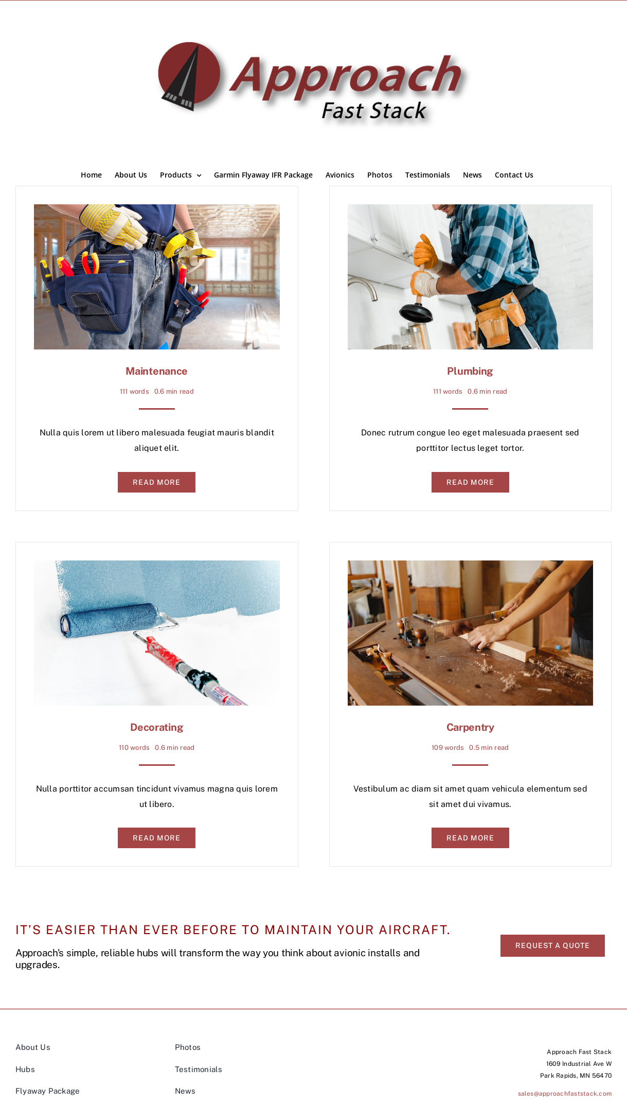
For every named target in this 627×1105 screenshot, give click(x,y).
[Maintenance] (157, 212)
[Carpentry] (471, 568)
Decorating (156, 727)
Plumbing (470, 371)
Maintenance (157, 371)
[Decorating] (157, 568)
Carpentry (470, 727)
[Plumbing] (471, 212)
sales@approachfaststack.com (565, 1093)
